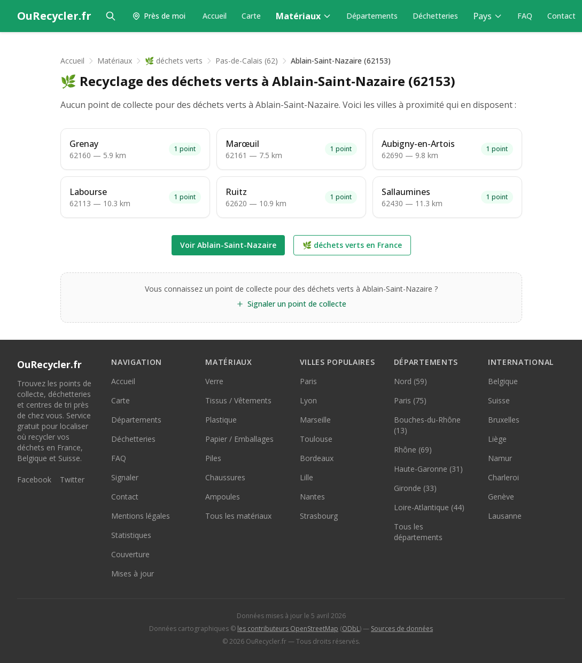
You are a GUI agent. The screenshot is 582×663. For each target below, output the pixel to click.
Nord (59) (410, 381)
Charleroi (503, 477)
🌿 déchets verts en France (352, 245)
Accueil (215, 16)
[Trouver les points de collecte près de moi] (159, 16)
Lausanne (505, 516)
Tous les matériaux (238, 516)
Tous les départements (418, 531)
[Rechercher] (110, 16)
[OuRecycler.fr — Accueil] (54, 16)
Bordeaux (316, 458)
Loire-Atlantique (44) (429, 507)
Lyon (308, 400)
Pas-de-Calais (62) (246, 61)
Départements (372, 16)
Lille (306, 477)
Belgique (503, 381)
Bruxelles (503, 420)
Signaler (124, 477)
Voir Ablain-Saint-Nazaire (228, 245)
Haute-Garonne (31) (428, 469)
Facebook (34, 479)
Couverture (130, 554)
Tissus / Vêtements (238, 400)
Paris (308, 381)
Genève (501, 497)
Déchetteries (435, 16)
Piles (213, 458)
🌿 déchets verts (174, 61)
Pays (487, 16)
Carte (251, 16)
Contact (561, 16)
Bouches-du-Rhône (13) (427, 425)
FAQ (524, 16)
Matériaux (303, 16)
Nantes (312, 497)
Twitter (72, 479)
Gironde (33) (415, 488)
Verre (214, 381)
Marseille (315, 420)
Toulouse (316, 439)
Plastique (221, 420)
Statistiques (131, 535)
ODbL (351, 628)
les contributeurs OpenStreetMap (287, 628)
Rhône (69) (413, 449)
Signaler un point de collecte (291, 304)
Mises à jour (132, 573)
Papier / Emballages (239, 439)
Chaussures (225, 477)
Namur (500, 458)
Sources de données (402, 628)
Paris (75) (410, 400)
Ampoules (222, 497)
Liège (497, 439)
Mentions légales (140, 516)
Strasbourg (319, 516)
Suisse (499, 400)
